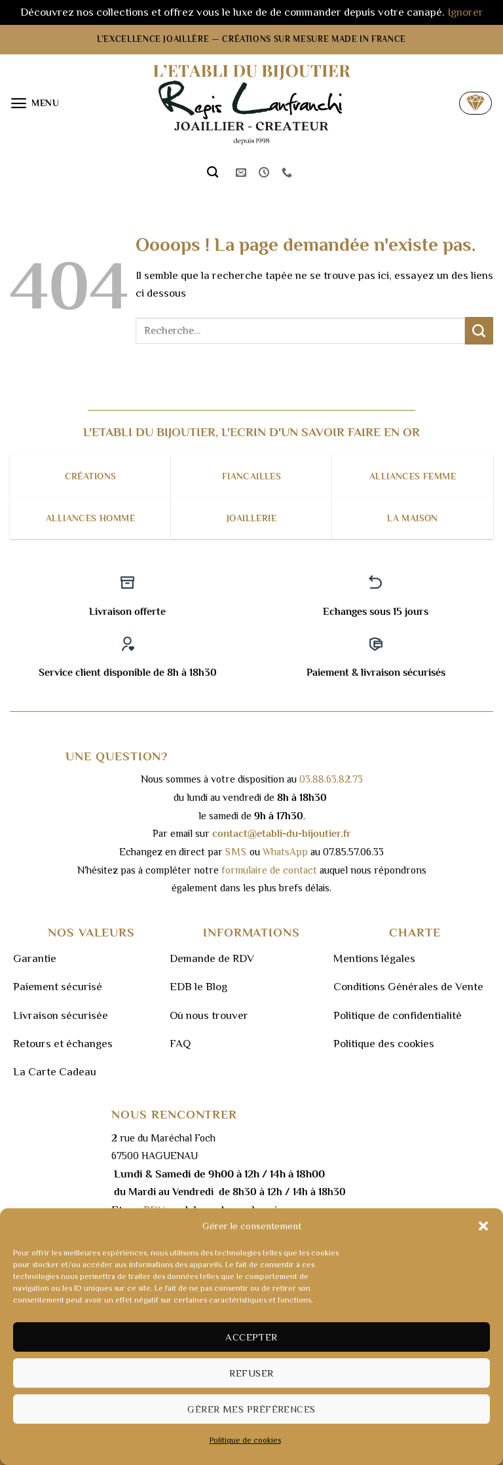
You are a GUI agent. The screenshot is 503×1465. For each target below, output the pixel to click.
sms (235, 851)
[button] (483, 1226)
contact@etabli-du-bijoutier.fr (281, 833)
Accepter (251, 1337)
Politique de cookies (245, 1440)
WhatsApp (285, 851)
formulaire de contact (269, 870)
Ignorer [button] (465, 11)
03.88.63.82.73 (331, 779)
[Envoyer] (479, 330)
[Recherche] (212, 172)
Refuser (251, 1373)
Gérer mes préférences (251, 1409)
